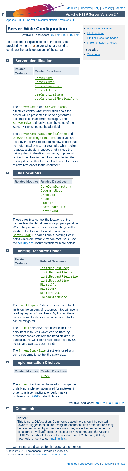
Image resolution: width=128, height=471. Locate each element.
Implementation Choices (102, 42)
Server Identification (99, 28)
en (52, 34)
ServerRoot (50, 211)
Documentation (47, 20)
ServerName (44, 78)
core (31, 46)
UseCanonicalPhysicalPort (56, 98)
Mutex (45, 199)
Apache (11, 20)
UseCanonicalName (49, 94)
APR (35, 396)
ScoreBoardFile (53, 207)
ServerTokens (45, 90)
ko (71, 34)
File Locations (95, 33)
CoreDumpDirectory (56, 186)
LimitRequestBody (54, 268)
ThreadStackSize (53, 297)
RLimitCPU (48, 284)
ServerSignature (48, 86)
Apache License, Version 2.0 (48, 454)
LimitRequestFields (56, 272)
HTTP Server (27, 20)
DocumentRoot (51, 190)
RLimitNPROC (50, 293)
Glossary (107, 8)
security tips (25, 243)
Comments (93, 54)
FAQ (96, 8)
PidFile (47, 203)
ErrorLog (48, 195)
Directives (85, 8)
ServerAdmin (44, 82)
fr (58, 34)
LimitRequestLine (54, 280)
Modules (72, 8)
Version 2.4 (67, 20)
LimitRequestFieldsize (59, 276)
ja (64, 34)
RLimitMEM (48, 289)
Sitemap (120, 8)
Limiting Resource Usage (102, 37)
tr (77, 34)
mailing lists (58, 438)
